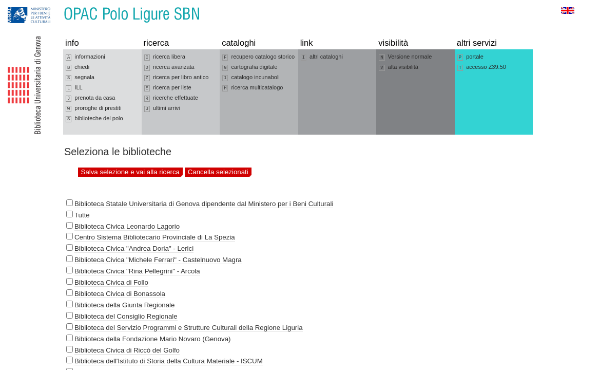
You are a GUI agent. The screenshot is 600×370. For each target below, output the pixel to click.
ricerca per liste (167, 87)
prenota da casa (90, 98)
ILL (74, 87)
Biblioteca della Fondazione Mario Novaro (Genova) (152, 339)
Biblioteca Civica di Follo (111, 282)
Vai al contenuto (58, 5)
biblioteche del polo (94, 118)
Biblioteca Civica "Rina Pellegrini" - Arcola (137, 271)
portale (470, 57)
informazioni (85, 57)
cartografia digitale (249, 67)
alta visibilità (398, 67)
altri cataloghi (322, 57)
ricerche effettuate (171, 98)
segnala (80, 77)
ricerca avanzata (169, 67)
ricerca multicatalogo (252, 87)
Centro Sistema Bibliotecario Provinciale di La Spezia (154, 237)
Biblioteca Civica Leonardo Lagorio (127, 226)
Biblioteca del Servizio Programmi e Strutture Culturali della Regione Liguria (188, 327)
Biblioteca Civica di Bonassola (119, 294)
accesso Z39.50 (481, 67)
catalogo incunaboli (251, 77)
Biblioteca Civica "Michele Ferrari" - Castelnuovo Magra (158, 260)
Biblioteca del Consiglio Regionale (126, 316)
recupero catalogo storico (258, 57)
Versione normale (405, 57)
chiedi (77, 67)
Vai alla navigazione (20, 5)
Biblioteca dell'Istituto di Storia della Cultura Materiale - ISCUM (168, 361)
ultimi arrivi (162, 108)
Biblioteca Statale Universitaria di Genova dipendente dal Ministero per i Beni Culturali (203, 204)
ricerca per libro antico (176, 77)
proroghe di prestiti (94, 108)
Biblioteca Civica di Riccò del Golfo (127, 350)
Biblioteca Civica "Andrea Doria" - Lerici (133, 248)
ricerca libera (164, 57)
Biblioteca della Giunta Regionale (124, 305)
